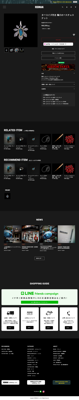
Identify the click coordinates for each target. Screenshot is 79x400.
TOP (44, 97)
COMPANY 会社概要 (57, 355)
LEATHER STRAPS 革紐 (32, 362)
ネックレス (59, 97)
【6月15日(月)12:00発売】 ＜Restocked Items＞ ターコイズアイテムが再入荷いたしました (48, 247)
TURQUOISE (65, 103)
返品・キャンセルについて (58, 48)
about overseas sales (61, 382)
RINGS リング (30, 355)
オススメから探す (50, 99)
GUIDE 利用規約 (56, 360)
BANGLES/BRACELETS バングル (34, 353)
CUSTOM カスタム (31, 375)
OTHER (64, 101)
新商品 (57, 99)
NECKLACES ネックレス (32, 351)
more (75, 1)
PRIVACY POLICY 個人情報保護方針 (60, 364)
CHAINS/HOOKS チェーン (32, 360)
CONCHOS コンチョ (31, 358)
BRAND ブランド (57, 349)
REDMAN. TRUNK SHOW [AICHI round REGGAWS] (63, 247)
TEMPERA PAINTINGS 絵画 (33, 373)
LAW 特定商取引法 (57, 362)
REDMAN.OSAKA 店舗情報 (58, 353)
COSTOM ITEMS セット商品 (7, 353)
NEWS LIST (38, 258)
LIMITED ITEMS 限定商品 (6, 351)
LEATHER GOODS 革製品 (32, 366)
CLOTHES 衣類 (30, 371)
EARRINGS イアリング (32, 364)
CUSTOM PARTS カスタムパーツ (34, 349)
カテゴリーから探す (50, 97)
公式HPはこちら (13, 382)
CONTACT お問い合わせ (58, 358)
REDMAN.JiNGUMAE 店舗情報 (59, 351)
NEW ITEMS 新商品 (5, 349)
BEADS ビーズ (30, 369)
